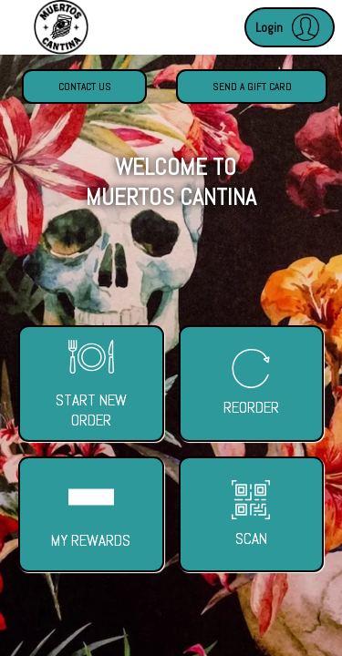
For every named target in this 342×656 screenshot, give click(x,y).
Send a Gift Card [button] (252, 86)
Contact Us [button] (84, 86)
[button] (289, 27)
